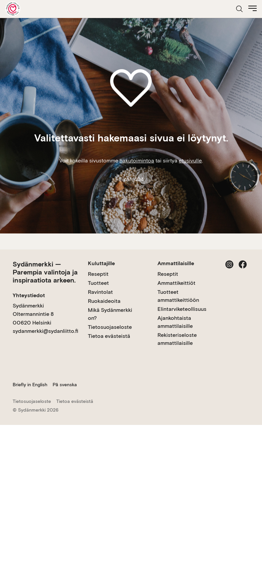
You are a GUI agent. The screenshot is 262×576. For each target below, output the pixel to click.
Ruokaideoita (104, 301)
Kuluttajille (101, 263)
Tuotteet (98, 283)
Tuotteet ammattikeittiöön (178, 296)
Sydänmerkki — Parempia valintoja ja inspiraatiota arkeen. (45, 272)
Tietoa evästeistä (109, 336)
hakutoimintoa (137, 160)
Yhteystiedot (29, 295)
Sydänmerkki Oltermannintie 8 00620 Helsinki (33, 314)
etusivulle (190, 160)
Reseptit (98, 274)
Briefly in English (30, 384)
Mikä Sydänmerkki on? (110, 314)
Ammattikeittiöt (176, 283)
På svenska (65, 384)
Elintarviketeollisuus (181, 309)
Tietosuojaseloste (110, 327)
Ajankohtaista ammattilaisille (175, 322)
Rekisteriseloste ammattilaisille (177, 339)
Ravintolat (100, 292)
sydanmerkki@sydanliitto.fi (45, 331)
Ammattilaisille (175, 263)
